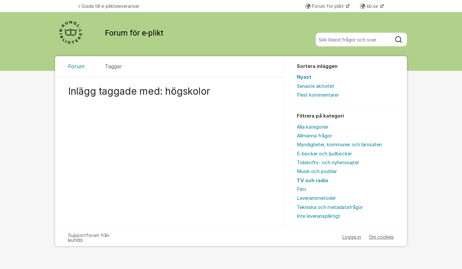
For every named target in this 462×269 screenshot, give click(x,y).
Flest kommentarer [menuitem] (318, 95)
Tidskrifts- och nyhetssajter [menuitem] (328, 163)
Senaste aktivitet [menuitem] (315, 86)
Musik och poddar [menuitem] (317, 171)
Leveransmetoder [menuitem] (316, 198)
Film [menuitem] (301, 189)
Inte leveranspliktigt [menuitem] (318, 216)
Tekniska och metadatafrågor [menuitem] (330, 207)
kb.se (369, 6)
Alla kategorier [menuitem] (312, 127)
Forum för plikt (325, 6)
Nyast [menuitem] (304, 77)
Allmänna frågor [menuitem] (314, 136)
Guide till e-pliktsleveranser (108, 6)
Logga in (351, 237)
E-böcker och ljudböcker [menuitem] (324, 154)
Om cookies (381, 237)
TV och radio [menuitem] (312, 180)
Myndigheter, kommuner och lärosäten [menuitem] (339, 145)
